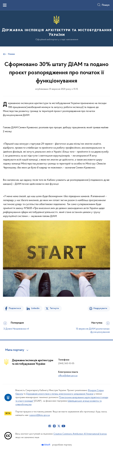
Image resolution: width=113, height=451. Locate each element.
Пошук (106, 5)
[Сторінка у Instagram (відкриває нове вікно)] (54, 426)
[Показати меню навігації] (4, 5)
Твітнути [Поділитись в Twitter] (54, 308)
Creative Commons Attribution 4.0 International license (80, 434)
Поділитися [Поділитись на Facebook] (15, 308)
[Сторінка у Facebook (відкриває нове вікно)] (49, 426)
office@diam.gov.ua (67, 376)
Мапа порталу (14, 350)
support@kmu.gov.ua (39, 415)
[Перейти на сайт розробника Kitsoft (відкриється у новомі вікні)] (46, 445)
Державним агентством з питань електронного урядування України (59, 394)
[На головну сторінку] (56, 28)
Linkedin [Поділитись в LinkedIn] (35, 308)
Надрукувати (100, 308)
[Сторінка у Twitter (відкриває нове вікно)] (59, 426)
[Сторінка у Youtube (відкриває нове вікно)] (63, 426)
